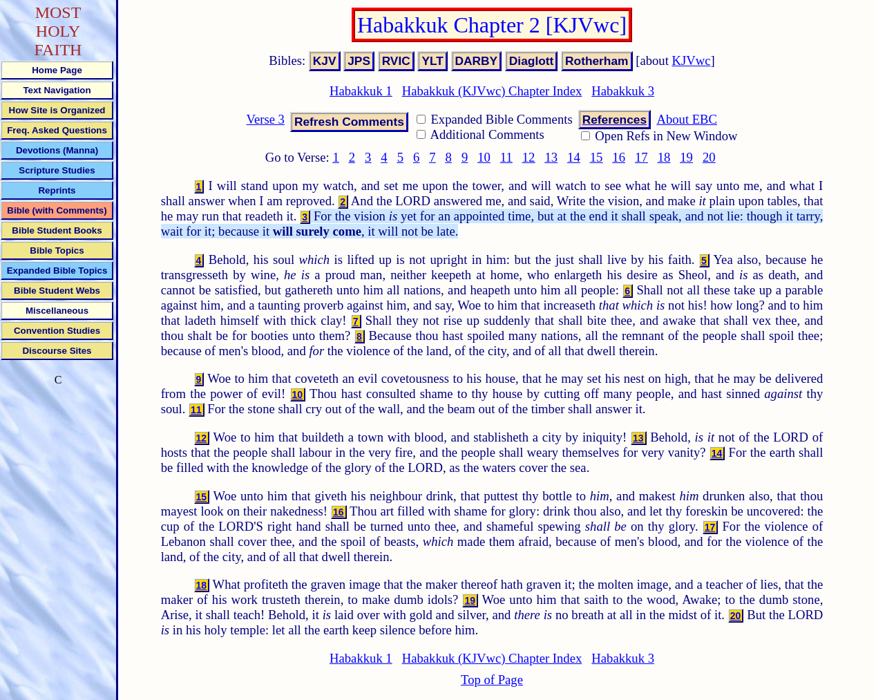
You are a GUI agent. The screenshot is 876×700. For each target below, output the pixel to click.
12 (528, 157)
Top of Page (492, 679)
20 (709, 157)
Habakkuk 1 (361, 91)
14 (573, 157)
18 (664, 157)
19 (686, 157)
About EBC (686, 119)
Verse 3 (265, 119)
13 (551, 157)
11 (506, 157)
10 (484, 157)
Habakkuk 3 (622, 91)
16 (618, 157)
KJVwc (691, 60)
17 (641, 157)
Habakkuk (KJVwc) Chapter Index (492, 91)
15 (596, 157)
